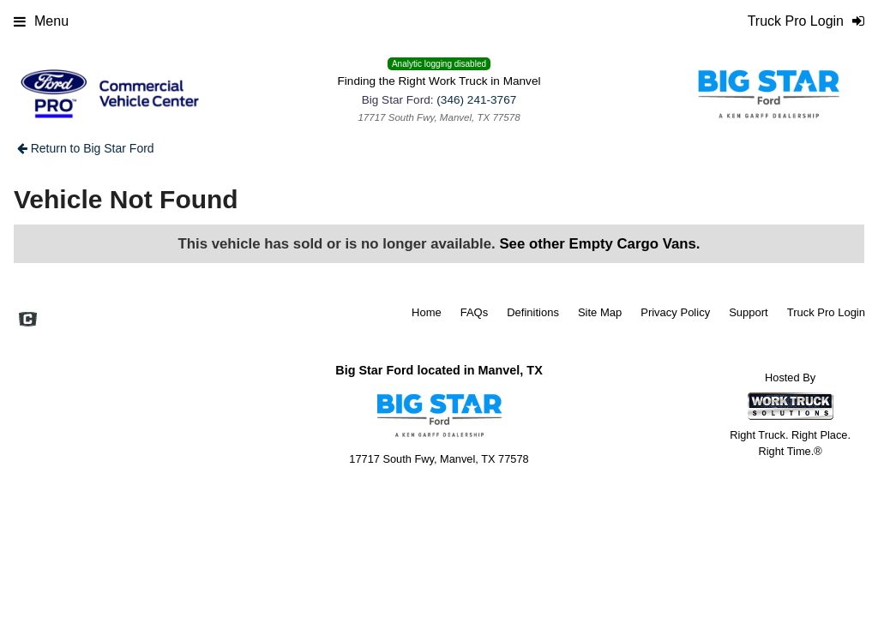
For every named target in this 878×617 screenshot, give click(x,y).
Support (748, 312)
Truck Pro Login (826, 312)
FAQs (474, 312)
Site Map (600, 312)
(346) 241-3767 (476, 99)
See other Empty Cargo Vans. (599, 244)
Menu (41, 21)
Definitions (533, 312)
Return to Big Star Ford (85, 148)
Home (427, 312)
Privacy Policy (675, 312)
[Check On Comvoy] (28, 320)
